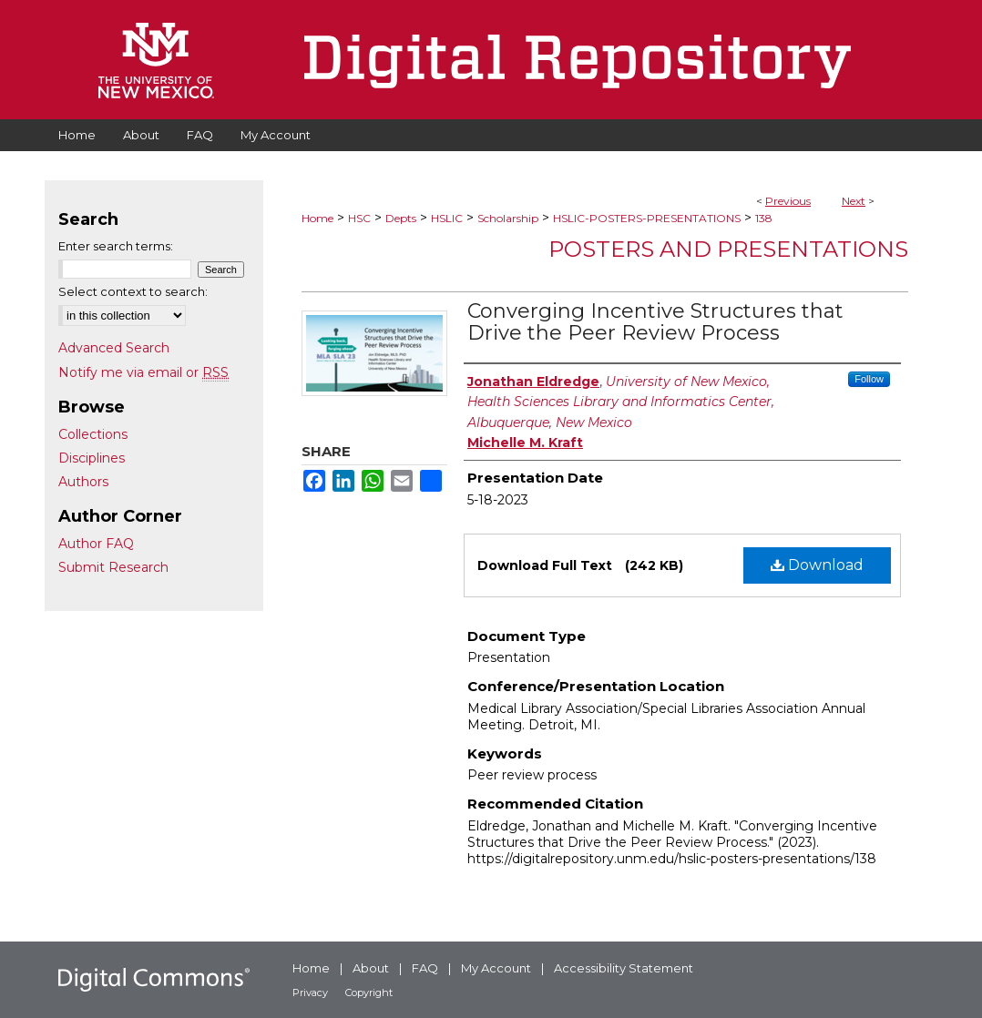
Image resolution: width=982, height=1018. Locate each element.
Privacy (310, 992)
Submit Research (113, 567)
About (371, 968)
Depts (400, 218)
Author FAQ (96, 543)
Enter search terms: (115, 246)
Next (853, 201)
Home (317, 218)
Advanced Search (113, 348)
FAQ (425, 968)
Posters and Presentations (728, 249)
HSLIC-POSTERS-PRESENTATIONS (647, 218)
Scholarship (507, 218)
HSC (359, 218)
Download (817, 565)
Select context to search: (133, 291)
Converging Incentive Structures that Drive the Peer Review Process (655, 322)
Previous (788, 201)
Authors (83, 481)
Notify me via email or (143, 372)
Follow (869, 378)
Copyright (369, 992)
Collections (93, 434)
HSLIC (447, 218)
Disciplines (91, 458)
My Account (496, 968)
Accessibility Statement (623, 968)
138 (763, 218)
